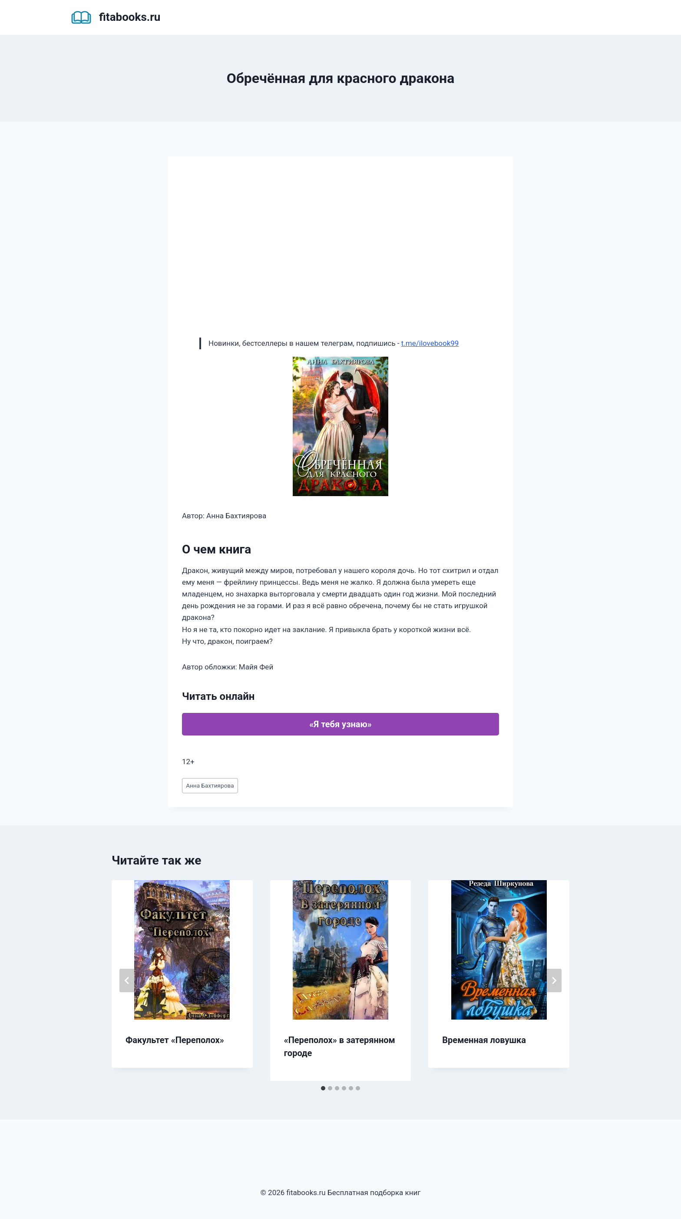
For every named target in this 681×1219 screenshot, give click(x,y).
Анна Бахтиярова (210, 785)
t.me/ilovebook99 (430, 343)
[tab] (323, 1088)
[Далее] (554, 980)
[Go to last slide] (127, 980)
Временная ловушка (484, 1040)
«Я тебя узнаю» (340, 724)
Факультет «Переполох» (175, 1040)
